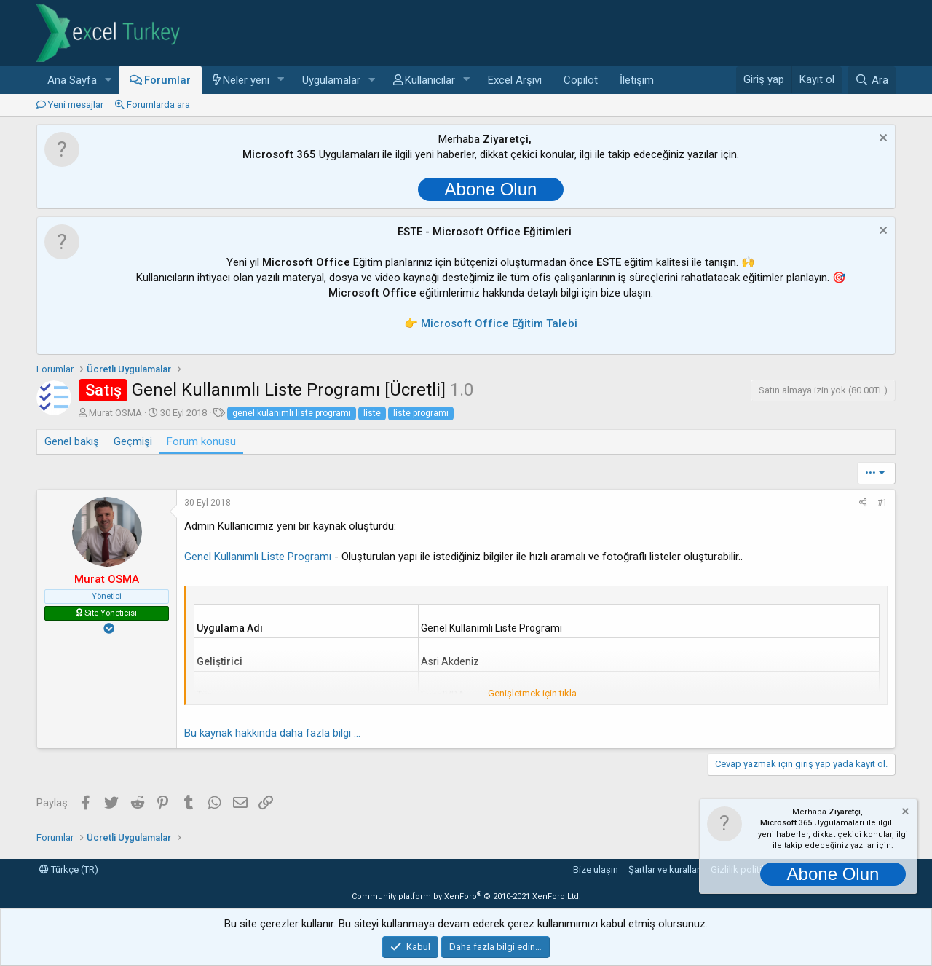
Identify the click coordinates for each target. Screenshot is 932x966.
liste (372, 413)
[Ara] (872, 80)
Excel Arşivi (515, 80)
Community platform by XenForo (466, 896)
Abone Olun (491, 189)
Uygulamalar (331, 80)
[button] (108, 80)
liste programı (421, 413)
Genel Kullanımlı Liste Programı (257, 556)
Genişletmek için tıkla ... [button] (536, 693)
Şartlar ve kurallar (664, 869)
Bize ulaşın (595, 869)
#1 (882, 503)
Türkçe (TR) (68, 869)
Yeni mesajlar (75, 104)
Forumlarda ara (158, 104)
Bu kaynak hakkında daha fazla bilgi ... (272, 732)
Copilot (581, 80)
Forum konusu (201, 441)
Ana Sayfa (72, 80)
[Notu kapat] (881, 139)
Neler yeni (246, 80)
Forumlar (167, 80)
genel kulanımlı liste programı (291, 413)
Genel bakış (71, 441)
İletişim (637, 80)
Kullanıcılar (430, 80)
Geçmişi (133, 441)
